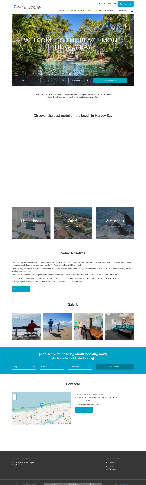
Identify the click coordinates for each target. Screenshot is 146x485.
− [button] (14, 398)
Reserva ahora (109, 80)
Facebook (110, 463)
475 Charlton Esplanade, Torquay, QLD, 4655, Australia (96, 397)
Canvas (125, 484)
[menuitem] (61, 10)
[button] (132, 10)
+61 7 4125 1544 (83, 401)
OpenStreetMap (60, 423)
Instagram (110, 466)
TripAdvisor (111, 469)
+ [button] (14, 395)
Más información (30, 226)
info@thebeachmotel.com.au (88, 404)
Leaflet (52, 423)
